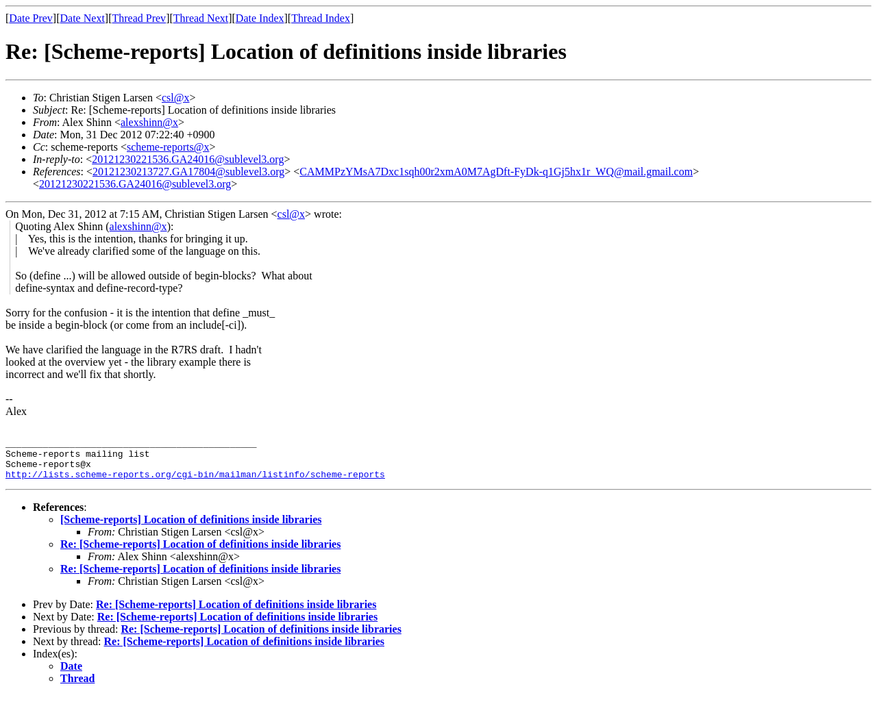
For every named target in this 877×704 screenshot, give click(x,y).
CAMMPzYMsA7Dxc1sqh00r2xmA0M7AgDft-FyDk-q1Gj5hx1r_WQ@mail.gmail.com (496, 171)
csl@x (176, 97)
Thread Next (200, 18)
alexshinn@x (149, 122)
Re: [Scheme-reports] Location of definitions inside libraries (200, 552)
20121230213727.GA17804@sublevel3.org (188, 171)
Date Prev (31, 18)
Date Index (260, 18)
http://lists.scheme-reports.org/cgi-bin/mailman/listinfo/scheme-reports (195, 482)
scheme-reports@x (168, 147)
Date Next (82, 18)
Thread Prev (139, 18)
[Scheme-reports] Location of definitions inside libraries (190, 527)
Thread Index (320, 18)
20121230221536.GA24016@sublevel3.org (188, 159)
